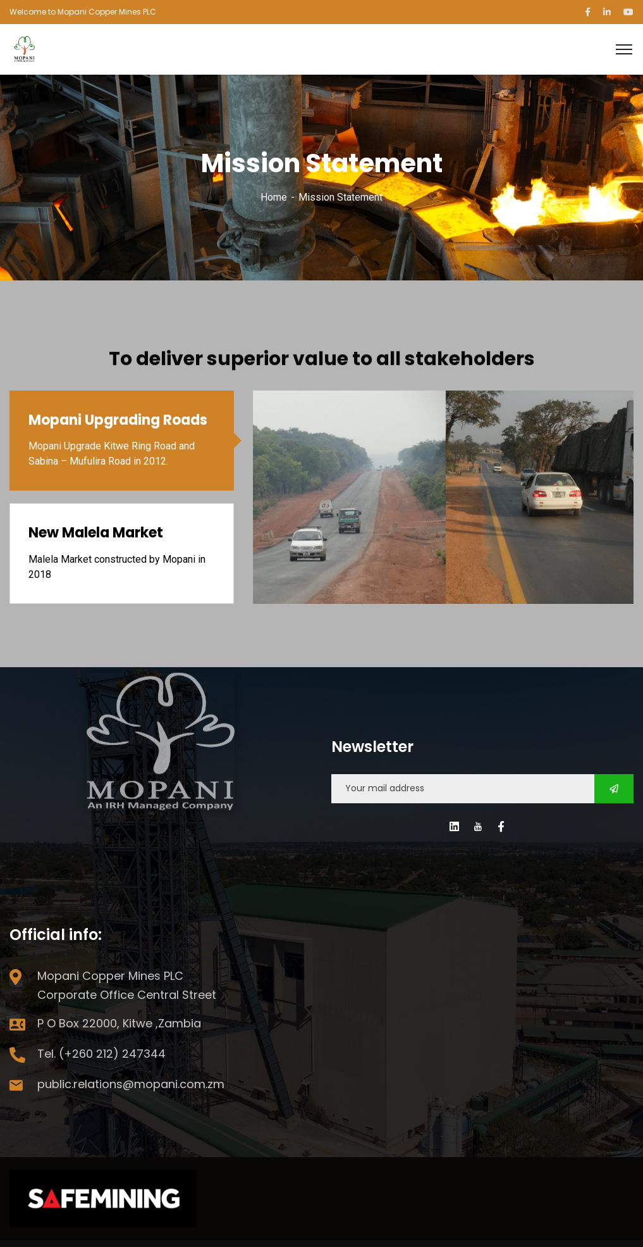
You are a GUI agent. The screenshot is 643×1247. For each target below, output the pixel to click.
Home (273, 197)
